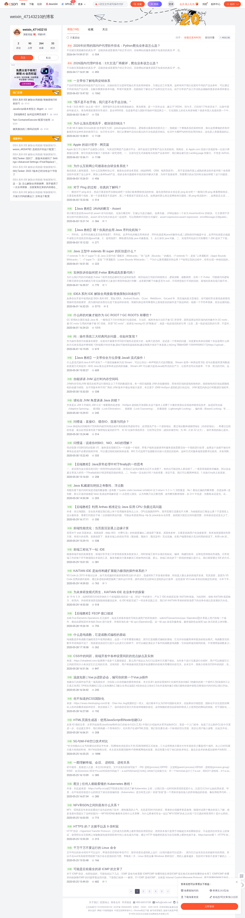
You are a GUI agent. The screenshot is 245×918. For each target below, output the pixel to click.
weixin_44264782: (23, 149)
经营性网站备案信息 (168, 907)
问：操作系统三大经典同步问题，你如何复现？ (102, 336)
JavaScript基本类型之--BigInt (33, 109)
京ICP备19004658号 (122, 907)
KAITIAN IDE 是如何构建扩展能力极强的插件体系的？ (107, 571)
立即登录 (209, 906)
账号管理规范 (156, 910)
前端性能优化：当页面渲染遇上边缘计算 (98, 528)
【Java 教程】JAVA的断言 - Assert (94, 208)
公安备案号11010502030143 (99, 907)
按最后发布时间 (192, 37)
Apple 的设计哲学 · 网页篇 (88, 144)
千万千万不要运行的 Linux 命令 (91, 847)
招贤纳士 (104, 902)
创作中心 (215, 4)
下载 (31, 4)
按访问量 (210, 37)
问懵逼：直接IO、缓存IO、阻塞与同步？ (98, 421)
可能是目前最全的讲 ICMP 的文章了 (95, 869)
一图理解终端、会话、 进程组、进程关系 (98, 762)
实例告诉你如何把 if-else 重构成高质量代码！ (101, 272)
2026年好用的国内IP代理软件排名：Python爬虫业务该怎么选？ (113, 45)
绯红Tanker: (19, 158)
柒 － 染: (17, 183)
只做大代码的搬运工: (24, 196)
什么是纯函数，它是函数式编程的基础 (96, 634)
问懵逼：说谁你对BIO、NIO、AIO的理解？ (99, 443)
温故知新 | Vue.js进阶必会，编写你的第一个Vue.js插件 (107, 677)
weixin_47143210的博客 (32, 16)
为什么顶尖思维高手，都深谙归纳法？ (96, 123)
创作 (232, 4)
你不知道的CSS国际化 (85, 698)
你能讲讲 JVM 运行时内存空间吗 (92, 379)
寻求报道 (126, 902)
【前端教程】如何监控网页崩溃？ (35, 114)
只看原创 (73, 37)
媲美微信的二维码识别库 (30, 129)
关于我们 (94, 902)
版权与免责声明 (170, 910)
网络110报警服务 (105, 910)
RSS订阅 (225, 37)
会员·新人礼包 (189, 3)
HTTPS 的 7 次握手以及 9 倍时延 (93, 826)
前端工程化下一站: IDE (86, 549)
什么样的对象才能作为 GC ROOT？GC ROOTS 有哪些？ (109, 315)
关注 (23, 57)
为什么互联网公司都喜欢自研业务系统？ (98, 166)
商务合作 (115, 902)
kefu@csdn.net (164, 902)
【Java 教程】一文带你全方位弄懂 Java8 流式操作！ (106, 357)
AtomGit (51, 4)
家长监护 (92, 910)
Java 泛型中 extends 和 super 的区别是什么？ (101, 251)
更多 (82, 4)
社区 (39, 4)
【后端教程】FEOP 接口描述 (90, 613)
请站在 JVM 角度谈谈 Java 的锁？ (93, 400)
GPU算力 (68, 3)
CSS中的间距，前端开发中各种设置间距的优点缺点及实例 (110, 656)
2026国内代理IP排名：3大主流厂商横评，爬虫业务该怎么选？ (113, 63)
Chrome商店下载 (141, 910)
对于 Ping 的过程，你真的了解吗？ (94, 187)
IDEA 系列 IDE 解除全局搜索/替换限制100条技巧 (103, 294)
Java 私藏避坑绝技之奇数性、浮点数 (95, 485)
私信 (48, 57)
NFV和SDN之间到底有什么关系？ (93, 805)
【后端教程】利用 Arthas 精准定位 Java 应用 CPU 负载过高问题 (114, 507)
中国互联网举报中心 (123, 910)
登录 (171, 4)
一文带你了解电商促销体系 (88, 80)
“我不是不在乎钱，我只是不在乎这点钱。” (99, 102)
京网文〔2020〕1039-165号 (145, 907)
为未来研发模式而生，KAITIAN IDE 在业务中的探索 (105, 592)
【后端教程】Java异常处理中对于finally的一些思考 (105, 464)
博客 (23, 4)
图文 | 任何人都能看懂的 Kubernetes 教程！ (100, 784)
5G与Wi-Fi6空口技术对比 (87, 741)
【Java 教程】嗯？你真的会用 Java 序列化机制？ (104, 230)
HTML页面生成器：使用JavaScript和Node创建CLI (104, 720)
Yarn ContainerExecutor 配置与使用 (33, 121)
